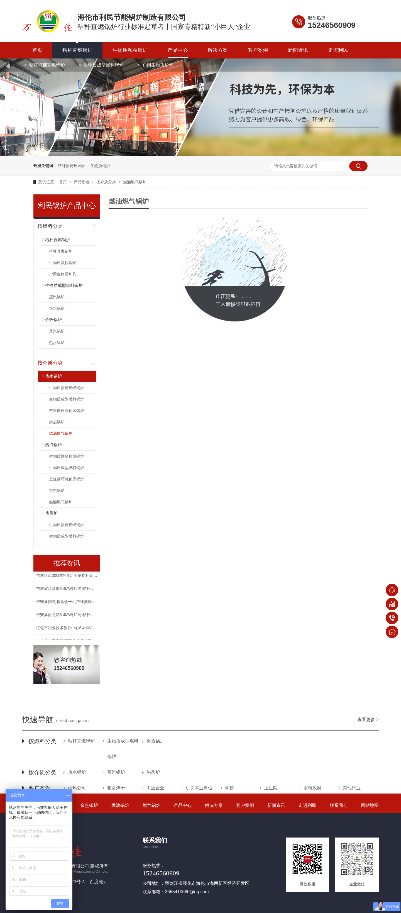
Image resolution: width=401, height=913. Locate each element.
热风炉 (51, 513)
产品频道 (82, 182)
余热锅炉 (53, 319)
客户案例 (258, 50)
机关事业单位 (199, 787)
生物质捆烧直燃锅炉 (66, 387)
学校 (229, 787)
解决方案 (218, 50)
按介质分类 (106, 182)
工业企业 (155, 787)
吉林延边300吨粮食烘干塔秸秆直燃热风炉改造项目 (80, 576)
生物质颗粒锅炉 (130, 50)
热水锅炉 (57, 308)
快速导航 (200, 720)
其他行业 (352, 787)
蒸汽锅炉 (57, 297)
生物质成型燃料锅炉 (104, 65)
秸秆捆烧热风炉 (71, 165)
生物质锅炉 (100, 165)
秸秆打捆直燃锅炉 (47, 65)
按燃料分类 (50, 226)
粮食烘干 (116, 787)
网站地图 (370, 805)
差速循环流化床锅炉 (66, 410)
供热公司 (77, 787)
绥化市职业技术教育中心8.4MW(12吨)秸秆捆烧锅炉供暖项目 (88, 628)
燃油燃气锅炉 (134, 182)
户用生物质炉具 (157, 65)
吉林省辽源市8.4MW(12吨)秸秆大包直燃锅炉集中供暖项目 (86, 589)
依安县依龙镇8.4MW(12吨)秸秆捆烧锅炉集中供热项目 (82, 615)
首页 (37, 50)
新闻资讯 (298, 50)
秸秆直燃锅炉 (77, 50)
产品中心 (178, 50)
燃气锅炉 (151, 805)
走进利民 (338, 50)
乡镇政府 (312, 787)
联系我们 (339, 805)
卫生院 (271, 787)
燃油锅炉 (120, 805)
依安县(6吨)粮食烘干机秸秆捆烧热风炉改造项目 (77, 602)
